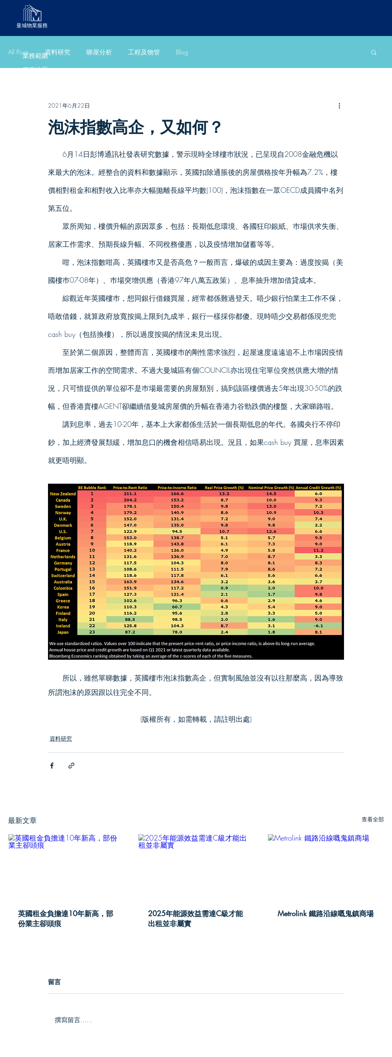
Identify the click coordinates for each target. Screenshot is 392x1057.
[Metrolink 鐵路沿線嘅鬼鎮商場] (326, 866)
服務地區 (35, 70)
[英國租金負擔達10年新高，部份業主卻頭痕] (66, 866)
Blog (35, 126)
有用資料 (35, 168)
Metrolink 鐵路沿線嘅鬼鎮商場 (326, 913)
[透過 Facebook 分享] (52, 765)
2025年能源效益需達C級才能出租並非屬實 (195, 918)
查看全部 (373, 819)
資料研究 (35, 84)
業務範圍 (35, 56)
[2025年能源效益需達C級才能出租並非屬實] (196, 866)
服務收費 (35, 154)
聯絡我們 (35, 182)
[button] (374, 52)
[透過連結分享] (71, 765)
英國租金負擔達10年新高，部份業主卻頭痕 (65, 918)
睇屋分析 (35, 98)
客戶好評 (35, 140)
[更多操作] (339, 105)
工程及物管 (35, 112)
